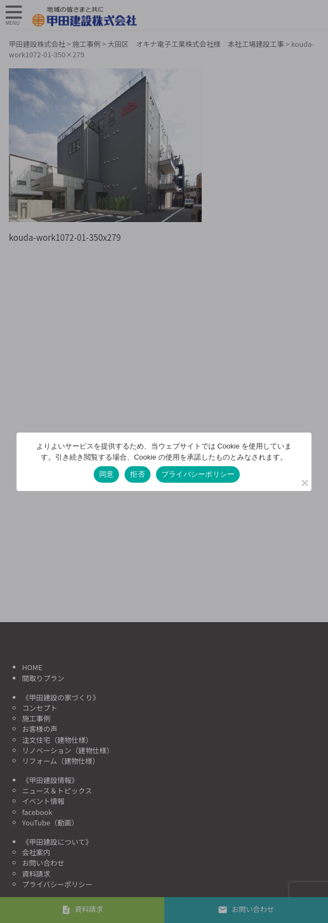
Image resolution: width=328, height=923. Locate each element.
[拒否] (304, 482)
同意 (106, 474)
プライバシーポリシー (198, 474)
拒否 (137, 474)
